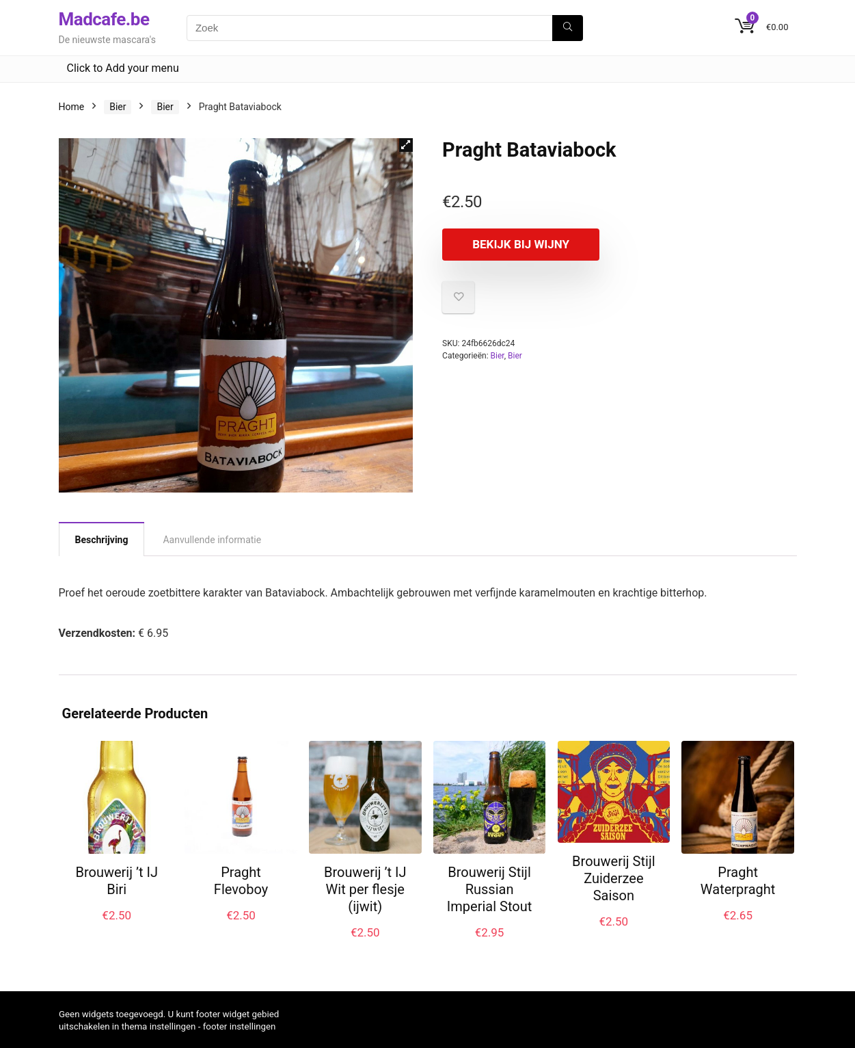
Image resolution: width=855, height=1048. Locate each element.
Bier (117, 106)
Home (72, 106)
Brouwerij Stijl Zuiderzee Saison (613, 878)
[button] (406, 145)
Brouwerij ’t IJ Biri (116, 881)
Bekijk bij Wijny (520, 244)
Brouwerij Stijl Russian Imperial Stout (489, 889)
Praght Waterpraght (738, 881)
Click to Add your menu (123, 68)
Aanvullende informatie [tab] (212, 539)
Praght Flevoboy (241, 881)
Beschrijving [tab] (101, 539)
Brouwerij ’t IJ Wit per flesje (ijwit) (365, 889)
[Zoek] (567, 28)
